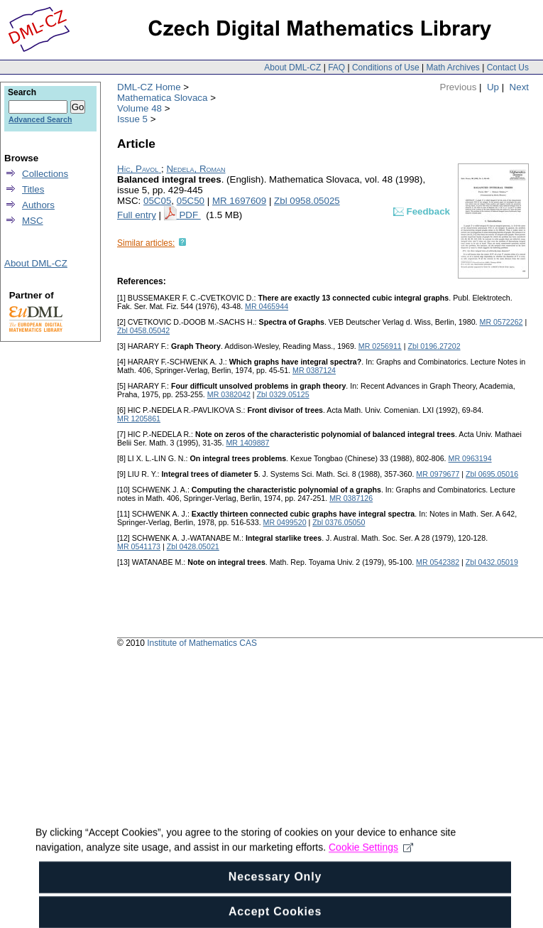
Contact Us (508, 67)
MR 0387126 (351, 498)
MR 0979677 (437, 474)
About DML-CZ (292, 67)
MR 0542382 (437, 562)
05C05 (157, 200)
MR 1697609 (239, 200)
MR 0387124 (314, 370)
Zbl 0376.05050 (338, 522)
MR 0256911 (380, 346)
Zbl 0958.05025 (307, 200)
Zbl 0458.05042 (143, 330)
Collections (45, 173)
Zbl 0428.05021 (193, 546)
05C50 (190, 200)
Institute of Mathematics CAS (202, 643)
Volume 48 (139, 108)
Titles (33, 189)
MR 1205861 (138, 418)
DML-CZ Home (149, 87)
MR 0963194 (470, 458)
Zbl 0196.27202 (434, 346)
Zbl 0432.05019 (492, 562)
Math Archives (452, 67)
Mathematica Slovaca (162, 97)
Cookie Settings (371, 858)
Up (493, 87)
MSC (32, 220)
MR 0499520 (285, 522)
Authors (38, 205)
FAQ (336, 67)
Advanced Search (40, 119)
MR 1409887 (247, 442)
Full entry (136, 215)
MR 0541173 (138, 546)
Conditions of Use (385, 67)
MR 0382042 (229, 394)
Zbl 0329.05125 (283, 394)
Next (519, 87)
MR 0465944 (266, 306)
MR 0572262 (501, 322)
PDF (189, 215)
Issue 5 (132, 119)
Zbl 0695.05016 (492, 474)
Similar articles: (146, 243)
